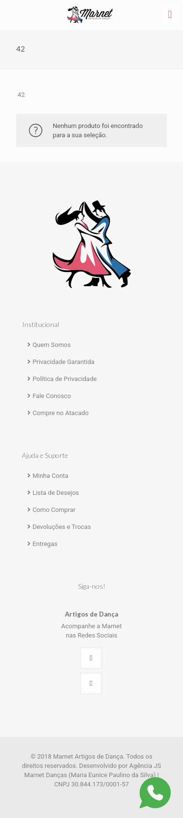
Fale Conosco (52, 396)
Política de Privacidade (65, 378)
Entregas (45, 543)
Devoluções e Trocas (62, 526)
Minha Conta (51, 475)
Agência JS (145, 765)
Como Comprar (54, 509)
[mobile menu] (170, 14)
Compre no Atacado (61, 413)
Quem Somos (52, 344)
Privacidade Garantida (64, 361)
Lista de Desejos (56, 492)
